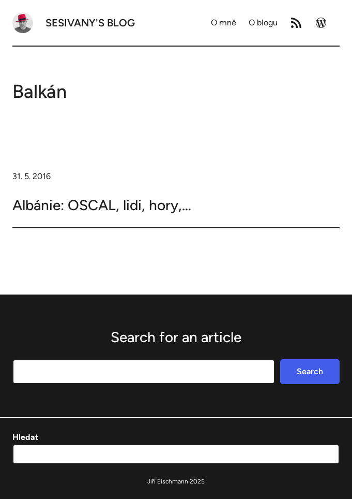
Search (310, 371)
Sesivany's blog (90, 23)
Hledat (25, 437)
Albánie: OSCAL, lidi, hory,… (101, 205)
